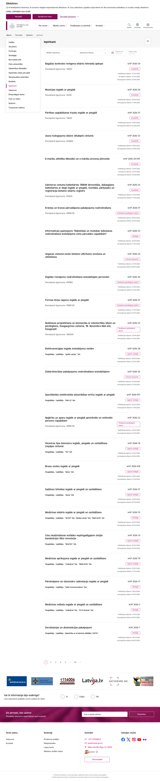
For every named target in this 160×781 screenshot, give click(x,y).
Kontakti (9, 743)
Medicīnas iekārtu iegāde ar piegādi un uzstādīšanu (73, 512)
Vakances (13, 90)
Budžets (12, 81)
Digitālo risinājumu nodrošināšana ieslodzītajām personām (77, 276)
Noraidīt (18, 16)
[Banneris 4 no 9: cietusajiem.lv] (92, 681)
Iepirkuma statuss (87, 53)
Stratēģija (12, 55)
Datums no (119, 52)
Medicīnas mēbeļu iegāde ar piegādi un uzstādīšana (73, 604)
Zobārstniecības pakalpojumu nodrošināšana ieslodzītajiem (77, 371)
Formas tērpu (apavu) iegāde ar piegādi (67, 299)
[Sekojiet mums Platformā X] (128, 739)
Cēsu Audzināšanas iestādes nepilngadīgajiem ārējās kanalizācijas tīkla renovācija (74, 537)
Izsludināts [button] (134, 69)
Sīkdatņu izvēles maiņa (53, 751)
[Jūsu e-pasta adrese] (105, 714)
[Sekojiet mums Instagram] (134, 739)
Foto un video (14, 99)
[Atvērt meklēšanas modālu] (129, 26)
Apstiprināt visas (45, 16)
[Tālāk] (148, 681)
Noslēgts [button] (135, 236)
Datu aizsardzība (16, 64)
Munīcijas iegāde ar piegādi (60, 89)
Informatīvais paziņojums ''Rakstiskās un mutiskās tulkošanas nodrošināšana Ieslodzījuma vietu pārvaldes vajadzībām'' (78, 232)
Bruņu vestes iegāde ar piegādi (62, 466)
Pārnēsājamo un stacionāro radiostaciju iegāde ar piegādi (76, 581)
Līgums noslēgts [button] (132, 354)
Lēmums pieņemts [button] (132, 259)
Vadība (11, 42)
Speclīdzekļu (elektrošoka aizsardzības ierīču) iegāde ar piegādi (80, 394)
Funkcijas (12, 51)
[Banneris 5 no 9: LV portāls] (118, 681)
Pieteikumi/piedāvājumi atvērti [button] (127, 213)
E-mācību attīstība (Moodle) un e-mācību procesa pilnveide (77, 158)
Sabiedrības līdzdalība (18, 68)
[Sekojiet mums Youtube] (139, 739)
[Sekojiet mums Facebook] (123, 739)
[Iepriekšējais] (11, 681)
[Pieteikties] (141, 714)
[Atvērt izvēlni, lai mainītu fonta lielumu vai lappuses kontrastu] (148, 26)
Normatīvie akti (15, 59)
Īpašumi (12, 103)
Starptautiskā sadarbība (19, 77)
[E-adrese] (90, 752)
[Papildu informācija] (97, 752)
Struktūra (13, 46)
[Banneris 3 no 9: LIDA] (67, 681)
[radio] (64, 697)
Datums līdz (133, 52)
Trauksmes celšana (17, 107)
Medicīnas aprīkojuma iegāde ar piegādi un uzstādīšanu (75, 558)
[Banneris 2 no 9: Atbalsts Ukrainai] (42, 681)
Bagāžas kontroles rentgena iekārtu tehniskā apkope (74, 63)
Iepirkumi (12, 86)
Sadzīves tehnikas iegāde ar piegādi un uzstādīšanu (73, 489)
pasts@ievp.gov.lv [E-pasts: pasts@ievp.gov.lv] (95, 743)
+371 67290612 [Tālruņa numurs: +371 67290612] (94, 739)
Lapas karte (49, 747)
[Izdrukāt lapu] (147, 41)
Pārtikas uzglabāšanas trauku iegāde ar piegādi (71, 112)
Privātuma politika (51, 739)
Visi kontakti (97, 759)
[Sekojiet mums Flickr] (144, 739)
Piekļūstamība (50, 743)
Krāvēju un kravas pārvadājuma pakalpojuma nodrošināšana (78, 207)
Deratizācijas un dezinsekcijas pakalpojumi (68, 627)
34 (75, 662)
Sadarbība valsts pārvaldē (19, 73)
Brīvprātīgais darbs (16, 94)
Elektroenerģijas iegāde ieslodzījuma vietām (69, 348)
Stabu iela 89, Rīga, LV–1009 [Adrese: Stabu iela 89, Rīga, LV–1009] (100, 747)
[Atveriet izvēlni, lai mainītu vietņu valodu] (137, 26)
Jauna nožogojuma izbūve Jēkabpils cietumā (69, 135)
